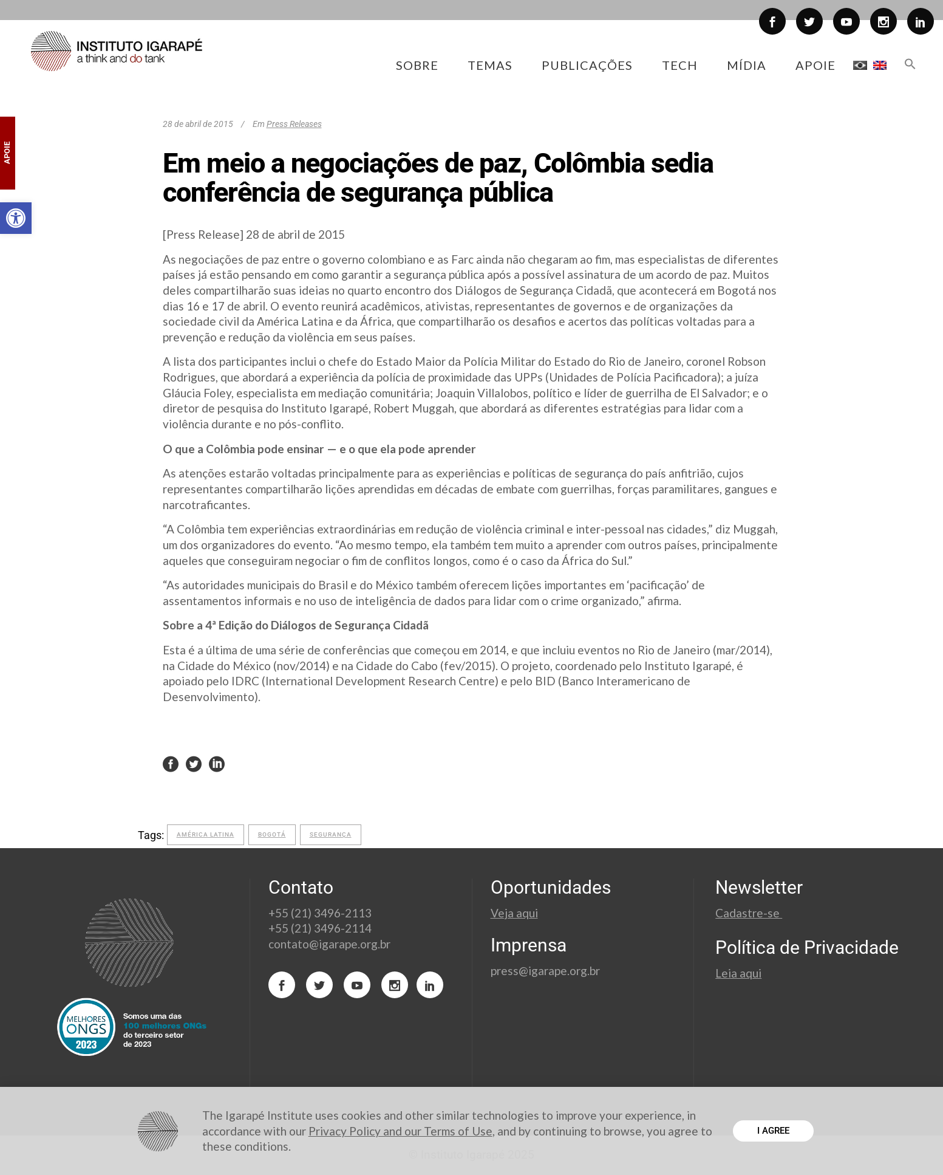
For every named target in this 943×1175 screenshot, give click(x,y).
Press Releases (294, 124)
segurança (331, 834)
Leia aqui (738, 973)
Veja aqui (514, 913)
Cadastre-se (748, 913)
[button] (16, 218)
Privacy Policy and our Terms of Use (400, 1131)
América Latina (205, 834)
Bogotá (272, 834)
